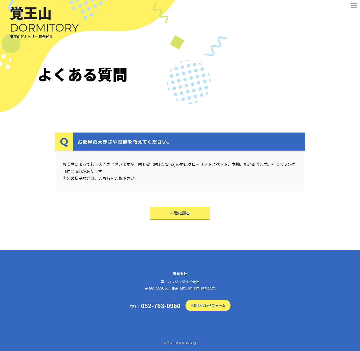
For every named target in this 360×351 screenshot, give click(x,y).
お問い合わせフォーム (208, 305)
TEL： (155, 305)
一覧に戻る (180, 213)
